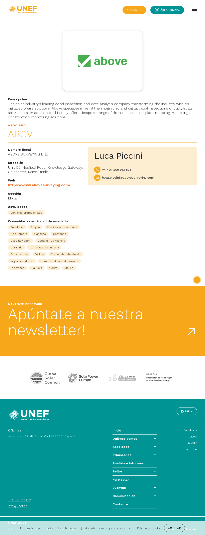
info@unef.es (17, 506)
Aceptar (174, 528)
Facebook (190, 430)
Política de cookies (150, 528)
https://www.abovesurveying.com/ (39, 185)
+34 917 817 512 (19, 500)
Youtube (191, 449)
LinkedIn (191, 442)
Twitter (192, 436)
